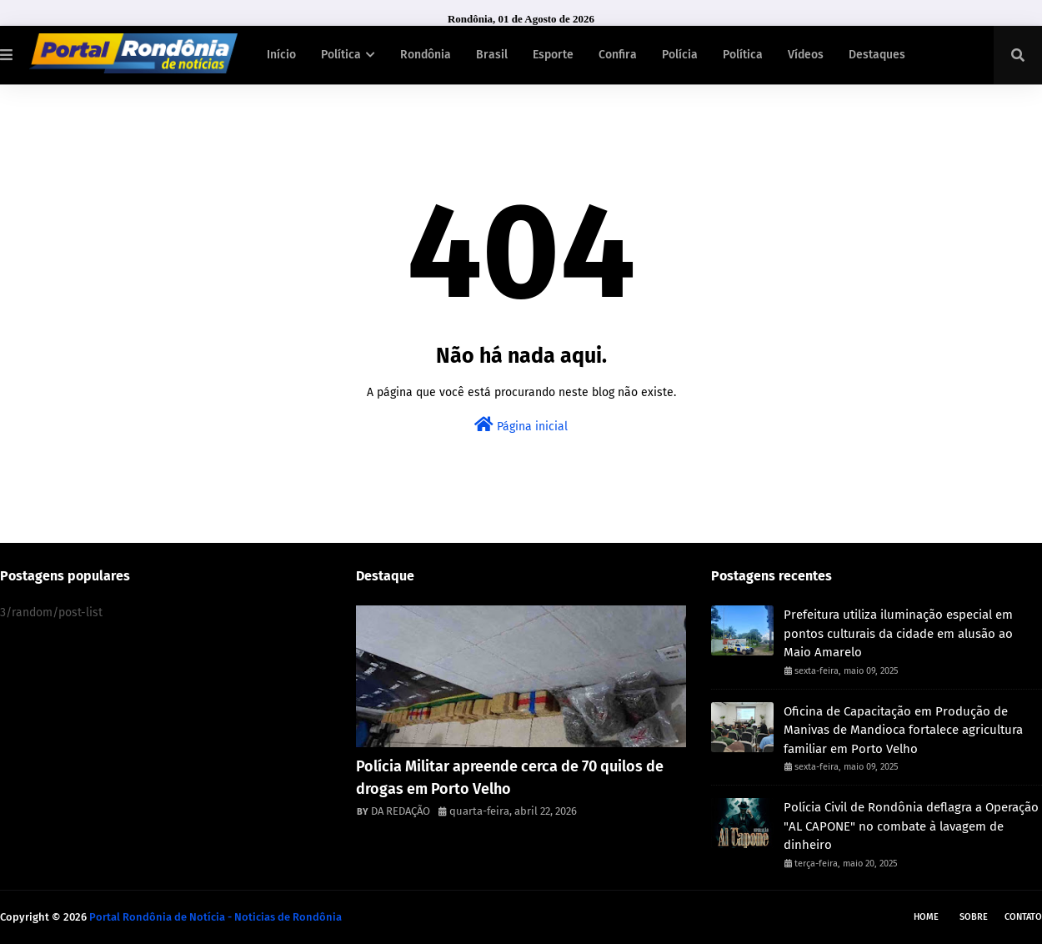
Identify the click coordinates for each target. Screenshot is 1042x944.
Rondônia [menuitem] (425, 55)
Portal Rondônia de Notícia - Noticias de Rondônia (215, 917)
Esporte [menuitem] (553, 55)
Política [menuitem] (341, 55)
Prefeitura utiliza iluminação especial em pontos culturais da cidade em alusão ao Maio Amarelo (898, 633)
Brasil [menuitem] (492, 55)
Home (926, 916)
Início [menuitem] (281, 55)
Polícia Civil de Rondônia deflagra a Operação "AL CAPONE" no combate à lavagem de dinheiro (911, 826)
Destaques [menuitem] (877, 55)
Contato (1023, 916)
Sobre (973, 916)
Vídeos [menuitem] (806, 55)
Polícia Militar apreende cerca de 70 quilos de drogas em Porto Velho (510, 777)
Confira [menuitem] (618, 55)
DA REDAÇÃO (400, 811)
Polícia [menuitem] (680, 55)
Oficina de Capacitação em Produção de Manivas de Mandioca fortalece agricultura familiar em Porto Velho (903, 730)
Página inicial (521, 425)
